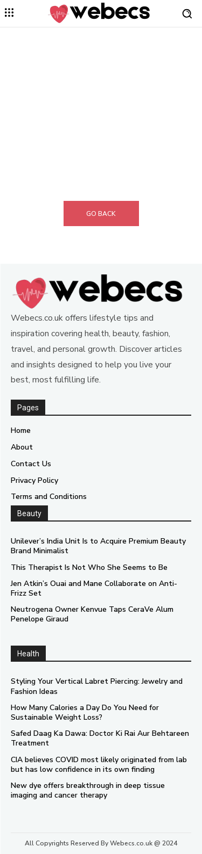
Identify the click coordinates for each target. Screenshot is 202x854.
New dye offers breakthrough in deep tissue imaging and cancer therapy (88, 790)
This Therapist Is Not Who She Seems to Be (89, 567)
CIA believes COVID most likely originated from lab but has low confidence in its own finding (99, 765)
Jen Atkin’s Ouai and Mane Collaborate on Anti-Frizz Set (94, 588)
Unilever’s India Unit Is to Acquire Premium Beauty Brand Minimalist (98, 546)
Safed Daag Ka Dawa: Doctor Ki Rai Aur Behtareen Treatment (100, 738)
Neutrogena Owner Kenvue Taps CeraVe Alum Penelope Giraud (92, 614)
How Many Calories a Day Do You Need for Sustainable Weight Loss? (85, 712)
